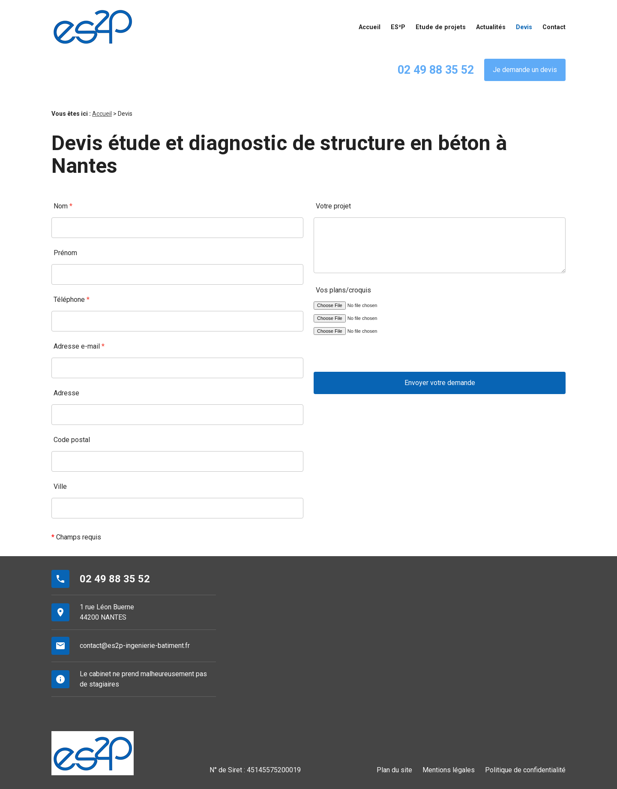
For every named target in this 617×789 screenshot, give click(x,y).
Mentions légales (448, 770)
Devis (524, 27)
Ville (60, 486)
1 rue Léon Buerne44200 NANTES (107, 612)
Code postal (72, 440)
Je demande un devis (525, 70)
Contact (554, 27)
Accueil (369, 27)
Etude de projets (441, 27)
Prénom (65, 253)
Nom (63, 206)
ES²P (398, 27)
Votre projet (333, 206)
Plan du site (394, 770)
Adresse (66, 393)
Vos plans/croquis (343, 290)
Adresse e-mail (79, 346)
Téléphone (72, 299)
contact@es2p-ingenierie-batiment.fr (135, 645)
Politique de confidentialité (525, 770)
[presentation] (379, 355)
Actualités (491, 27)
